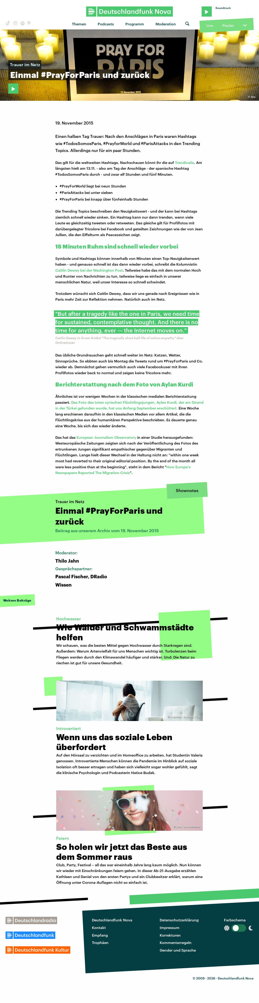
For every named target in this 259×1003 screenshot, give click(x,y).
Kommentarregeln (175, 942)
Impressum (170, 927)
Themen (79, 24)
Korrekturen (170, 935)
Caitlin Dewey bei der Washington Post (89, 270)
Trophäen (100, 942)
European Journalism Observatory (106, 437)
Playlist (228, 25)
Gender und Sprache (178, 950)
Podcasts (106, 24)
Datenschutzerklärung (179, 920)
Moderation (166, 24)
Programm (134, 24)
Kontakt (99, 927)
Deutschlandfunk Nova (112, 920)
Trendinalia (184, 162)
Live (209, 25)
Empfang (100, 935)
